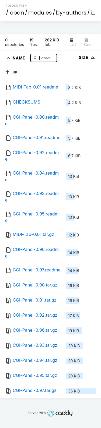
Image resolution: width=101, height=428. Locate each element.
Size (87, 57)
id (92, 12)
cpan (17, 12)
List (72, 42)
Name (19, 57)
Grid (88, 42)
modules (40, 12)
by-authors (71, 12)
